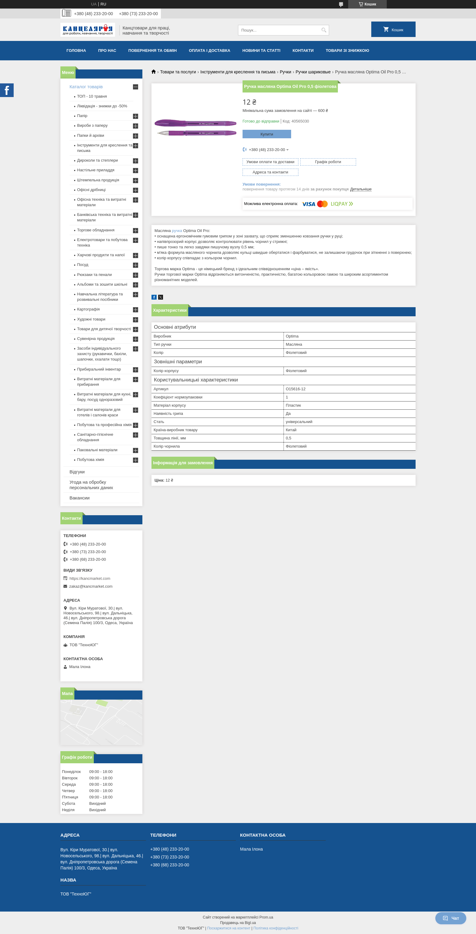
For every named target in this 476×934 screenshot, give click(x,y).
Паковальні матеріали (97, 450)
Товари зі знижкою (347, 50)
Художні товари (91, 319)
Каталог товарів (86, 86)
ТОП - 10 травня (92, 96)
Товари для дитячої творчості (104, 329)
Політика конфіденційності (275, 928)
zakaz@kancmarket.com (91, 586)
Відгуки (77, 471)
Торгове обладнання (95, 230)
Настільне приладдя (95, 170)
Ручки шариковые (313, 71)
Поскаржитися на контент (228, 928)
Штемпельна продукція (98, 180)
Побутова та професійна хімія (104, 424)
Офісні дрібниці (91, 189)
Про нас (107, 50)
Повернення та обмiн (152, 50)
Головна (76, 50)
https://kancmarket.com (90, 578)
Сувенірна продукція (96, 338)
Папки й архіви (90, 135)
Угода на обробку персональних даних (91, 484)
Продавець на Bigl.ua (238, 923)
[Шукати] (323, 30)
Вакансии (80, 497)
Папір (82, 115)
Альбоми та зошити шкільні (102, 284)
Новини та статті (261, 50)
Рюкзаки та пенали (94, 274)
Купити (266, 134)
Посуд (82, 264)
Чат (451, 918)
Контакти (303, 50)
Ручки (285, 71)
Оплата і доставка (209, 50)
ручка (177, 220)
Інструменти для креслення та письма (237, 71)
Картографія (88, 309)
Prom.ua (266, 917)
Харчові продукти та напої (101, 255)
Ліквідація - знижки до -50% (102, 106)
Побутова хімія (90, 459)
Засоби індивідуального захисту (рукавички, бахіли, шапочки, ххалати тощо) (102, 353)
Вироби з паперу (92, 125)
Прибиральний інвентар (99, 369)
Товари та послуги (178, 71)
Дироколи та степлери (97, 160)
